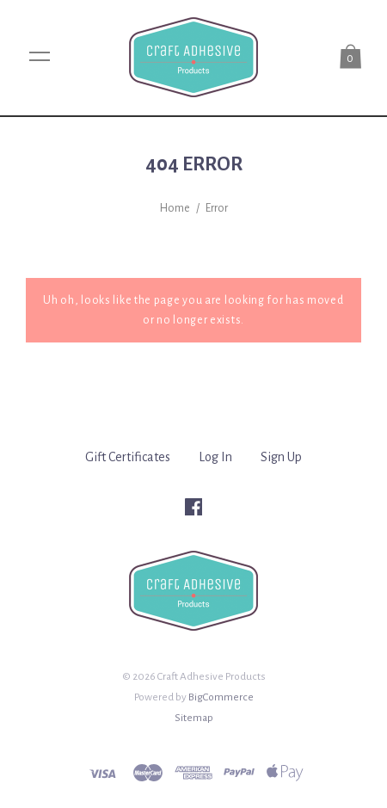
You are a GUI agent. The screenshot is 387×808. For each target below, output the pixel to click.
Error (217, 208)
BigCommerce (221, 697)
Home (175, 208)
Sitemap (194, 718)
